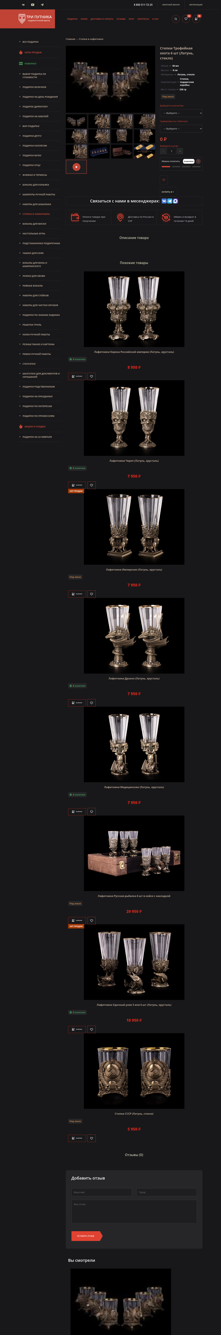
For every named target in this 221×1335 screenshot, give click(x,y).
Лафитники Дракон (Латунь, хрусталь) (134, 672)
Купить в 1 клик (168, 194)
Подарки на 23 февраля (37, 436)
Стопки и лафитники (36, 213)
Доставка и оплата (102, 18)
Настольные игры (34, 233)
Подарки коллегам (35, 145)
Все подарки (30, 41)
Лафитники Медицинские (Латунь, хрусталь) (134, 781)
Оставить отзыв (85, 1227)
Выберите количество (171, 105)
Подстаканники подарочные (41, 243)
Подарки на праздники (38, 396)
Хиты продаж (30, 52)
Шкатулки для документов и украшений (41, 375)
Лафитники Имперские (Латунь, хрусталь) (134, 564)
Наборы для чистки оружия (40, 305)
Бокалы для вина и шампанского (35, 264)
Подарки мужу (32, 155)
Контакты (143, 18)
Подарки (72, 18)
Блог (131, 18)
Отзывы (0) (134, 1148)
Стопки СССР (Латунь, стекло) (134, 1108)
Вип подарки (31, 126)
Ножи (84, 18)
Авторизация (195, 4)
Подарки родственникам (39, 386)
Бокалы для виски (34, 223)
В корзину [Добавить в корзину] (81, 370)
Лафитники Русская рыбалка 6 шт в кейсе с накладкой (134, 890)
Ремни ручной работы (37, 354)
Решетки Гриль (32, 324)
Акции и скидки (32, 426)
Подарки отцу (32, 165)
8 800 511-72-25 (143, 4)
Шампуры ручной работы (39, 194)
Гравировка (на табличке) (174, 121)
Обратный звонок (171, 4)
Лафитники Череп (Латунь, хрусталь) (134, 455)
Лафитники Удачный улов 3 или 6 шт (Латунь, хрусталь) (134, 999)
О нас (155, 18)
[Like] (100, 370)
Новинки (27, 63)
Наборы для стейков (36, 295)
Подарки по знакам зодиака (41, 314)
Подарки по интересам (37, 406)
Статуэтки (29, 363)
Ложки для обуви (34, 275)
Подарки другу (32, 135)
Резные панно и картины (39, 344)
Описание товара (134, 237)
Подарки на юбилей (36, 116)
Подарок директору (35, 106)
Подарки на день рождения (40, 96)
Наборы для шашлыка (37, 204)
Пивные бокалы (33, 285)
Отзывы (121, 18)
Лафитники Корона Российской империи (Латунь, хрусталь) (134, 346)
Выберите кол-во (169, 145)
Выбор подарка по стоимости (34, 75)
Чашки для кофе (33, 253)
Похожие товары (134, 259)
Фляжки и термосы (35, 174)
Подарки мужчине (34, 87)
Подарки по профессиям (39, 415)
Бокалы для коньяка (36, 184)
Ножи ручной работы (36, 334)
